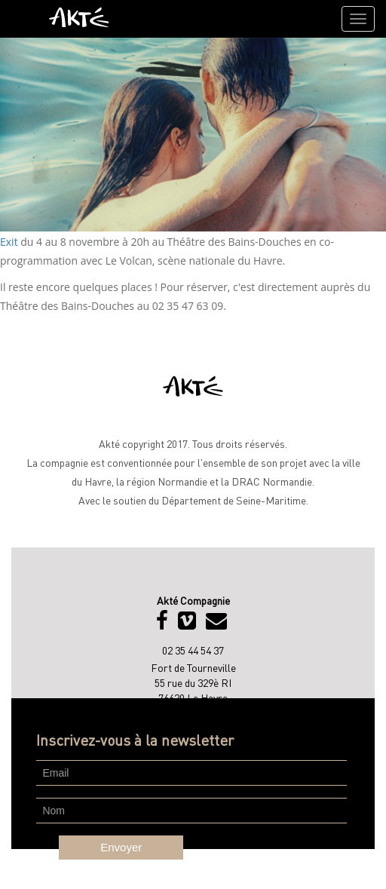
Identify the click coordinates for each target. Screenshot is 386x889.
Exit (10, 242)
